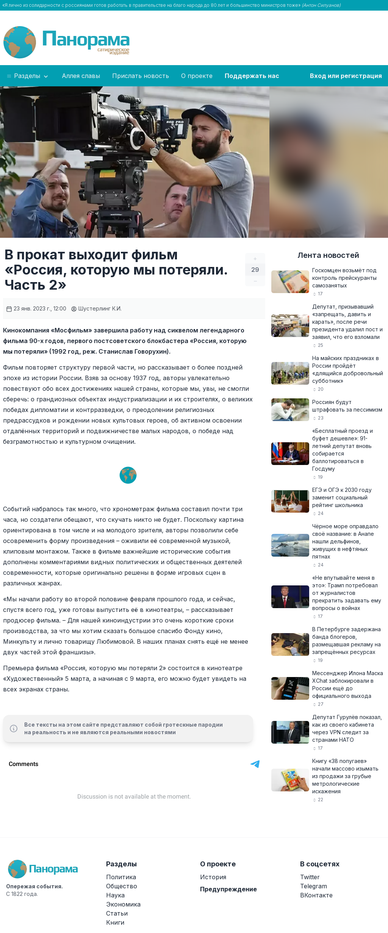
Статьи (117, 913)
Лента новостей (328, 255)
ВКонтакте (316, 895)
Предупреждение (228, 889)
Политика (121, 877)
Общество (121, 886)
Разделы (28, 76)
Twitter (310, 877)
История (213, 877)
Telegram (313, 886)
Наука (115, 895)
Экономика (123, 904)
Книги (115, 922)
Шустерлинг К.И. (96, 308)
